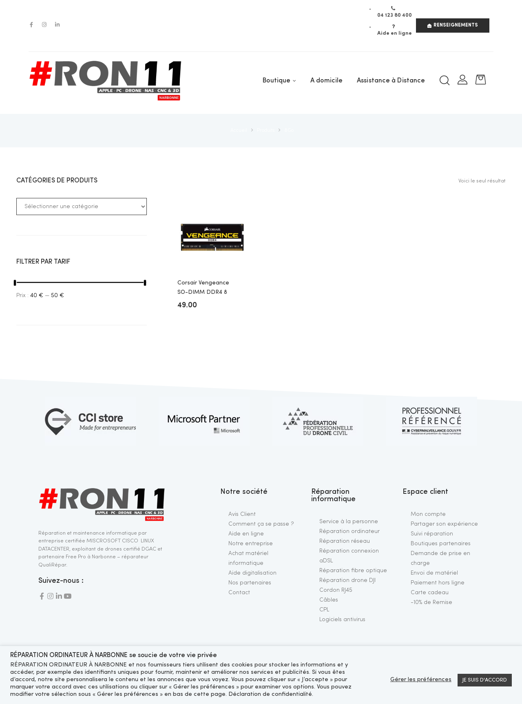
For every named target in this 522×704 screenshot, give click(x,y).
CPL (324, 610)
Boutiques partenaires (441, 543)
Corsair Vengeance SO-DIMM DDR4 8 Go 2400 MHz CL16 (203, 288)
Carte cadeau (430, 592)
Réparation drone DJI (347, 580)
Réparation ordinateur (349, 531)
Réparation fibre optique (353, 570)
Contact (239, 592)
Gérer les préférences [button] (420, 680)
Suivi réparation (432, 534)
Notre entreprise (250, 543)
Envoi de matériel (434, 573)
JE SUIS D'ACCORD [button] (484, 680)
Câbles (328, 600)
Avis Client (242, 514)
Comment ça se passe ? (261, 524)
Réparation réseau (344, 541)
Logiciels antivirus (342, 619)
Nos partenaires (249, 583)
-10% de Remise (431, 602)
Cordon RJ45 (335, 590)
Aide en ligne (246, 534)
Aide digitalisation (252, 573)
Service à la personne (348, 521)
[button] (452, 25)
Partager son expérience (444, 524)
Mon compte (428, 514)
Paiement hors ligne (437, 583)
